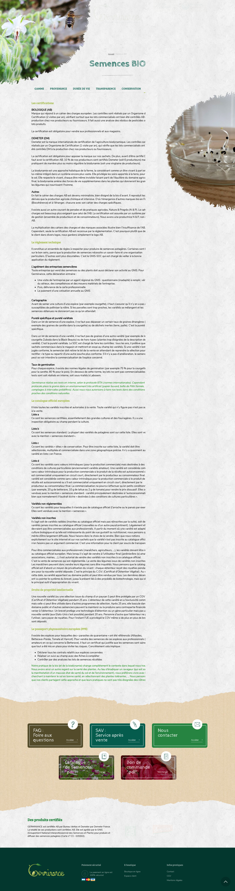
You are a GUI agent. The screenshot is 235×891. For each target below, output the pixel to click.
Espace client (130, 875)
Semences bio (52, 39)
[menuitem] (193, 6)
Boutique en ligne (180, 39)
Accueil (111, 54)
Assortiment (139, 39)
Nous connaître (79, 39)
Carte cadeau (108, 39)
